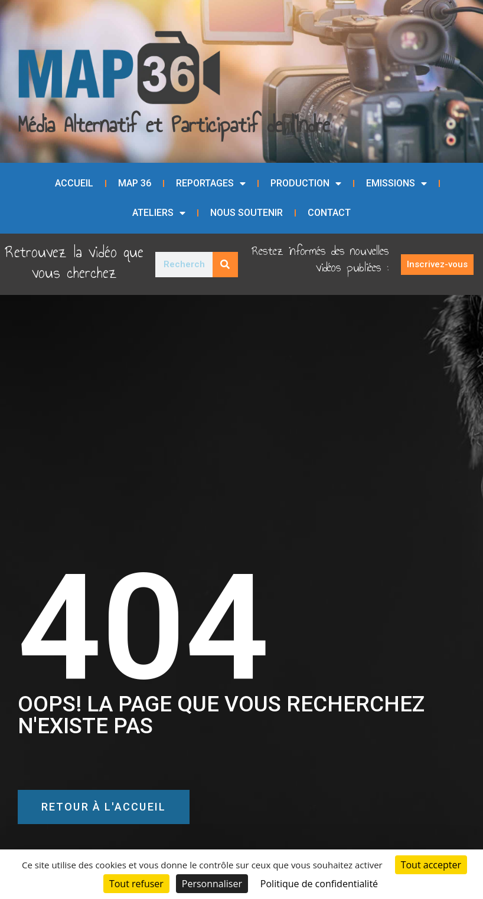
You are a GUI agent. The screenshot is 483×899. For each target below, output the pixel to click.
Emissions (396, 183)
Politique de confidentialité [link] (319, 883)
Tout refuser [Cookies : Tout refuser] (136, 883)
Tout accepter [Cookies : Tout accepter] (431, 864)
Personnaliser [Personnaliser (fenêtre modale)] (212, 883)
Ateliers (158, 213)
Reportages (211, 183)
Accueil (74, 183)
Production (305, 183)
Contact (329, 212)
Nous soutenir (246, 212)
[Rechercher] (225, 264)
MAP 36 (134, 183)
